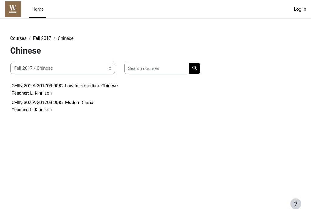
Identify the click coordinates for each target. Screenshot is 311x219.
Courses (30, 38)
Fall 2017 (54, 38)
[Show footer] (295, 203)
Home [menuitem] (38, 9)
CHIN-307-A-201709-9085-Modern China (64, 103)
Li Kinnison (53, 93)
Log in (300, 9)
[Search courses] (168, 68)
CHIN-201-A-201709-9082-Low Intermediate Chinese (76, 86)
